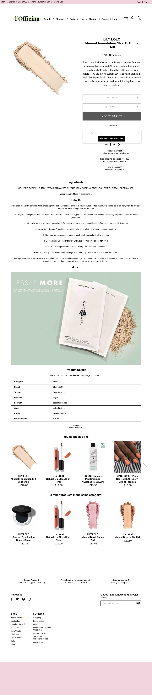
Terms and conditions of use (40, 637)
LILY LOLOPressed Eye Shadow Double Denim (24, 537)
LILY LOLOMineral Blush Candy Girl (93, 537)
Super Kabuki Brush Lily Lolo (55, 229)
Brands (47, 19)
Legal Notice (38, 621)
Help (35, 624)
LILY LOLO (111, 39)
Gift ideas (15, 634)
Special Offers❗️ (18, 624)
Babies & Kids (109, 19)
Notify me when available (111, 138)
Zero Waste (16, 631)
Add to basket (112, 116)
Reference (75, 375)
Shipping (37, 618)
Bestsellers (15, 621)
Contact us (38, 642)
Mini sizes (15, 628)
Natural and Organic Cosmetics (42, 629)
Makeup (93, 19)
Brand (52, 375)
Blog (13, 644)
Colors (13, 641)
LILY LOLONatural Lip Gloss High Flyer (58, 479)
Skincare (60, 19)
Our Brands (16, 638)
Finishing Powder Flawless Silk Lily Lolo (70, 247)
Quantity (110, 107)
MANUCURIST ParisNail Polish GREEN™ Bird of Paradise (127, 479)
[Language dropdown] (144, 2)
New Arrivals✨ (17, 618)
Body (72, 19)
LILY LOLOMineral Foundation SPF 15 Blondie (23, 479)
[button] (74, 68)
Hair (82, 19)
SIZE (109, 98)
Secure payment (40, 633)
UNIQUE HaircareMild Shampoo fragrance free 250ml (93, 479)
